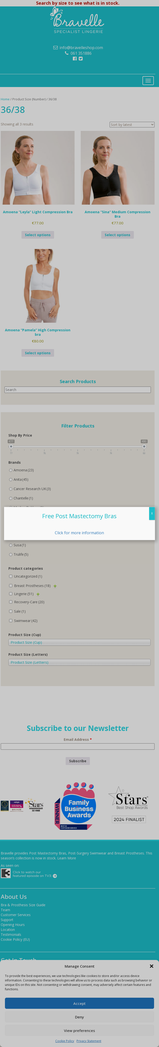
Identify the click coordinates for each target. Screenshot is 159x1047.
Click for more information (79, 532)
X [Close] (152, 513)
